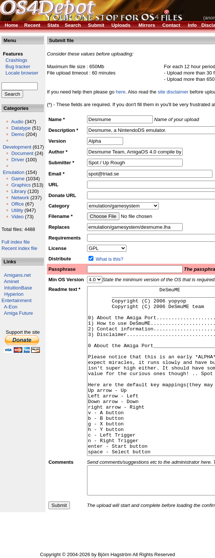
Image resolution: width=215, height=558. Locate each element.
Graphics (21, 185)
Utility (17, 210)
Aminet (11, 281)
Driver (17, 159)
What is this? (109, 259)
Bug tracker (15, 66)
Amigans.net (17, 275)
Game (17, 178)
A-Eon (10, 307)
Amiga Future (18, 313)
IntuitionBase (18, 288)
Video (17, 216)
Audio (17, 121)
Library (18, 191)
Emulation (14, 172)
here (120, 92)
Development (17, 147)
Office (17, 204)
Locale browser (19, 73)
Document (22, 153)
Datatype (21, 128)
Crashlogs (14, 60)
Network (20, 197)
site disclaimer (173, 92)
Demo (17, 134)
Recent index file (19, 248)
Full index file (15, 242)
